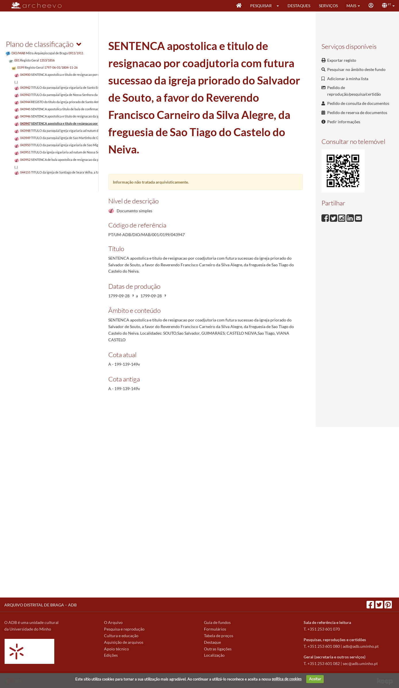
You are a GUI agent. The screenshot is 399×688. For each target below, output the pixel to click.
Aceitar (315, 679)
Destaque (212, 642)
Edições (111, 655)
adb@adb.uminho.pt (361, 646)
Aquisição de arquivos (123, 642)
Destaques (299, 5)
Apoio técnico (116, 648)
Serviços (328, 5)
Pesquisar (261, 5)
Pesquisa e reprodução (124, 629)
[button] (279, 5)
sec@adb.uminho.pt (360, 663)
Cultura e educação (121, 635)
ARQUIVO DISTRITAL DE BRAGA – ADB (40, 604)
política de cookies (287, 679)
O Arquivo (113, 622)
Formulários (215, 629)
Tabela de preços (218, 635)
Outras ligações (218, 648)
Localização (214, 655)
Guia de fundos (217, 622)
